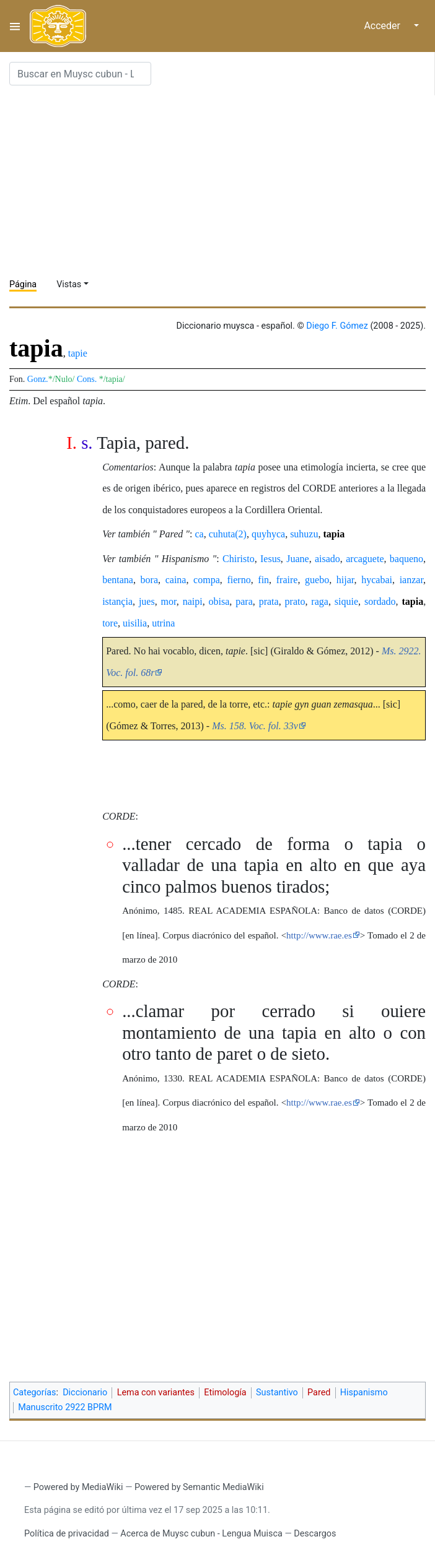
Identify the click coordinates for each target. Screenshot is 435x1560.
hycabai (376, 579)
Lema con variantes (156, 1392)
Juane (297, 558)
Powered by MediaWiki (78, 1487)
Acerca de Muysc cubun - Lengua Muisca (201, 1533)
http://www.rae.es (319, 935)
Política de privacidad (66, 1533)
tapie (77, 353)
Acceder (382, 26)
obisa (219, 601)
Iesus (270, 558)
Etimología (225, 1392)
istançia (117, 601)
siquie (346, 601)
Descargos (315, 1533)
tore (110, 623)
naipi (193, 601)
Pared (318, 1392)
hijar (345, 579)
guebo (317, 579)
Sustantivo (277, 1392)
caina (176, 579)
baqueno (406, 558)
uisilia (135, 623)
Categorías (34, 1392)
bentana (117, 579)
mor (169, 601)
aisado (327, 558)
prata (269, 601)
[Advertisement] (222, 182)
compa (206, 579)
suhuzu (304, 534)
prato (295, 601)
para (244, 601)
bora (149, 579)
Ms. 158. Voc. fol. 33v (255, 726)
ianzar (411, 579)
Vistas (68, 284)
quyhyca (268, 534)
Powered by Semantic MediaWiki (199, 1487)
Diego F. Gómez (337, 326)
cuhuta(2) (228, 534)
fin (263, 579)
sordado (380, 601)
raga (319, 601)
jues (147, 601)
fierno (238, 579)
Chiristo (238, 558)
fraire (287, 579)
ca (199, 534)
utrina (163, 623)
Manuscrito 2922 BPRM (65, 1407)
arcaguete (365, 558)
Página (23, 284)
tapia (334, 534)
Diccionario (85, 1392)
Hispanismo (364, 1392)
